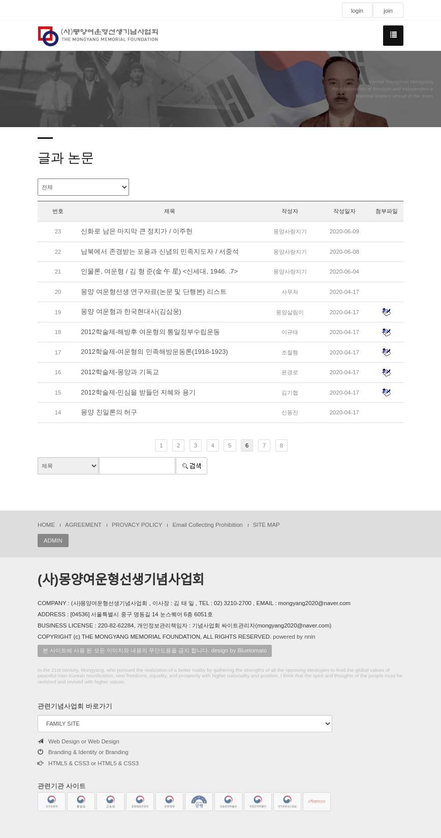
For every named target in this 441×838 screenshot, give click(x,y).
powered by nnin (294, 637)
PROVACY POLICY (137, 525)
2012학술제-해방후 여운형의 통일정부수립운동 (150, 332)
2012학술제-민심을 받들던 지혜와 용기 (138, 392)
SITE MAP (266, 525)
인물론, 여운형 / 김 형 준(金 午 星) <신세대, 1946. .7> (159, 271)
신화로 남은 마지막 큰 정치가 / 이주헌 (137, 231)
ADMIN (53, 540)
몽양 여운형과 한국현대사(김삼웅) (131, 311)
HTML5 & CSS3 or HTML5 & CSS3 (88, 763)
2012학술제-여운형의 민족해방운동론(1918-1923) (154, 351)
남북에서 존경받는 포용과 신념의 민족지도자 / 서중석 (160, 251)
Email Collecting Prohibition (207, 525)
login (357, 11)
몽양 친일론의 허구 (109, 412)
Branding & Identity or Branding (83, 752)
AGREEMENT (83, 525)
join (388, 11)
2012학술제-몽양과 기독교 (120, 372)
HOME (46, 525)
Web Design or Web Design (78, 741)
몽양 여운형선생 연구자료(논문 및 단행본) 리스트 (154, 291)
